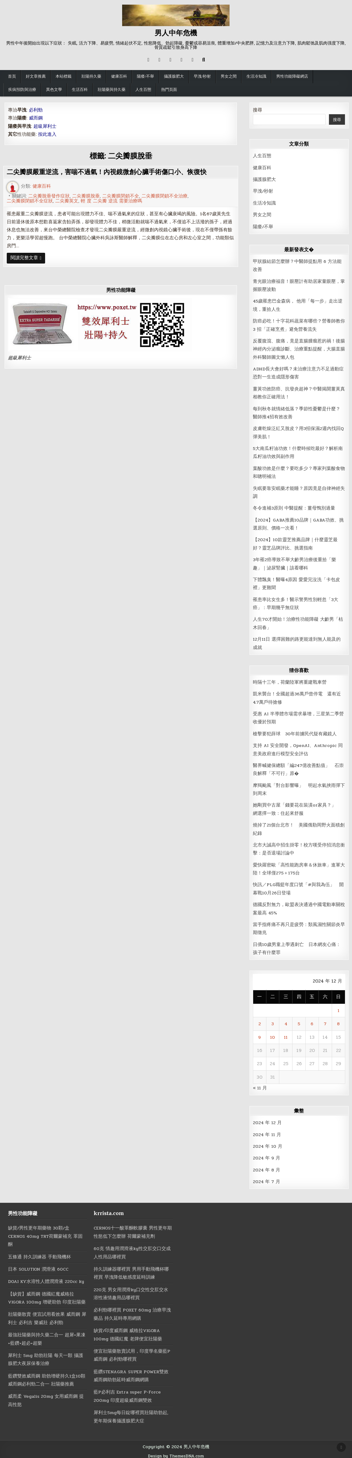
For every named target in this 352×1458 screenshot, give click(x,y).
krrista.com (109, 1210)
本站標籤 (64, 76)
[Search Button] (203, 60)
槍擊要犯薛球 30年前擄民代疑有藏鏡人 (295, 731)
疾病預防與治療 (22, 89)
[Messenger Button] (181, 60)
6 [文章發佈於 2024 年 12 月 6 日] (312, 1021)
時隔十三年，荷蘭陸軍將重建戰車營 (290, 680)
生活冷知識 (256, 76)
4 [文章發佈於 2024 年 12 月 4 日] (285, 1021)
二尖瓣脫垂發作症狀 (49, 196)
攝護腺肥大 (174, 76)
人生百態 (143, 89)
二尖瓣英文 (66, 200)
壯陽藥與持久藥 (112, 89)
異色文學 (54, 89)
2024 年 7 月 (266, 1178)
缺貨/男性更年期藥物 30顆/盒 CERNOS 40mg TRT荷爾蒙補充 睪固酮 (46, 1233)
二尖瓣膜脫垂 (86, 196)
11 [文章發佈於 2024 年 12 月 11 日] (286, 1034)
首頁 (12, 76)
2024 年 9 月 (266, 1155)
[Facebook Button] (159, 60)
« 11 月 (260, 1085)
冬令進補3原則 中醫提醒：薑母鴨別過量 (294, 506)
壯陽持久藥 (91, 76)
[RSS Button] (192, 60)
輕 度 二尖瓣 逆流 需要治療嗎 (111, 200)
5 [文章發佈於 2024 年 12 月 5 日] (299, 1021)
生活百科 (80, 89)
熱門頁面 (169, 89)
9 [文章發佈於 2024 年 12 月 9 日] (259, 1034)
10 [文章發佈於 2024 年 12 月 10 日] (272, 1034)
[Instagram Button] (170, 60)
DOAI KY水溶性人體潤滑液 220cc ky (46, 1278)
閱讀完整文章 (27, 259)
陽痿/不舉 (145, 76)
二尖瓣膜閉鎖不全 (120, 196)
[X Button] (148, 60)
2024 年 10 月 (268, 1143)
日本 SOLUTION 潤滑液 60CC (39, 1265)
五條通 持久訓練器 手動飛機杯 (39, 1253)
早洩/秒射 (202, 76)
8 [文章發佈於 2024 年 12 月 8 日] (338, 1021)
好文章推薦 (36, 76)
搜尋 (257, 110)
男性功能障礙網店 (292, 76)
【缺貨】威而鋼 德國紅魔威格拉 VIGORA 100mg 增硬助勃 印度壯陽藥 (45, 1298)
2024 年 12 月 (267, 1119)
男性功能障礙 (22, 1210)
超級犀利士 (19, 358)
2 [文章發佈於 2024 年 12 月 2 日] (259, 1021)
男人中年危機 (176, 32)
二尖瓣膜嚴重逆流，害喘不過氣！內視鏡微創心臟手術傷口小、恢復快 (111, 172)
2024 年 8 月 (266, 1166)
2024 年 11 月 (267, 1131)
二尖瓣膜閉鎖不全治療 (164, 196)
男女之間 (229, 76)
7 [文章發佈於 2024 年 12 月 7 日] (325, 1021)
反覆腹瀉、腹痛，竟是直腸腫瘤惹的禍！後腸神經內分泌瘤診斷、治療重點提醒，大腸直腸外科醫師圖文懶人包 (299, 348)
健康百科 (119, 76)
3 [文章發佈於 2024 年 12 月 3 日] (272, 1021)
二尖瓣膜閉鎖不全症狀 (30, 200)
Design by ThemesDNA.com (176, 1451)
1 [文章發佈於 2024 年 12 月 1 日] (338, 1007)
